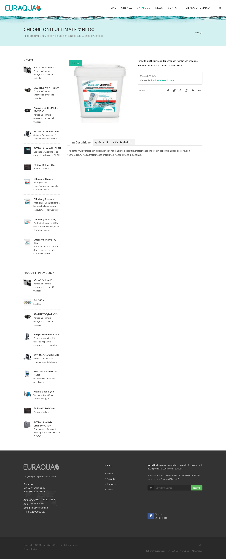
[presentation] (81, 142)
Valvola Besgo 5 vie (43, 391)
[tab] (81, 142)
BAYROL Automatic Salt (46, 131)
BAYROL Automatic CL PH (47, 148)
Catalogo (198, 33)
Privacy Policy (30, 549)
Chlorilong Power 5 (43, 199)
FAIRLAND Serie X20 (44, 165)
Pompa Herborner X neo (46, 334)
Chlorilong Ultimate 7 (44, 219)
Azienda (111, 478)
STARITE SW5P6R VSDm (46, 88)
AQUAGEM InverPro (43, 67)
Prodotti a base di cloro (162, 80)
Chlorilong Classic (43, 179)
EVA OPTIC (39, 300)
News (110, 489)
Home (110, 473)
